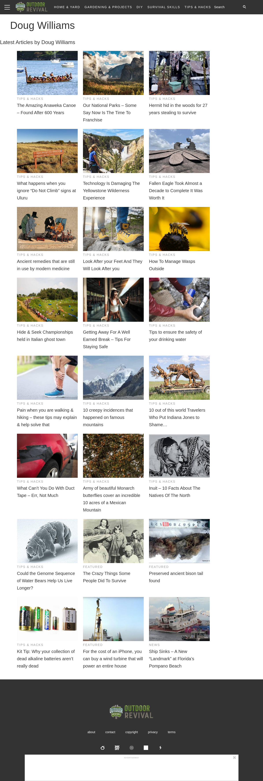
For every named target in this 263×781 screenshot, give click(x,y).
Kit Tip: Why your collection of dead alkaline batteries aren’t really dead (46, 658)
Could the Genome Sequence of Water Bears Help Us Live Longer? (46, 580)
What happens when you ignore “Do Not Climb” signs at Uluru (46, 190)
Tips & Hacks (197, 7)
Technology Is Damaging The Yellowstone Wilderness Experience (111, 190)
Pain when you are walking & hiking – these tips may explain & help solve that (47, 417)
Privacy (153, 732)
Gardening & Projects (108, 7)
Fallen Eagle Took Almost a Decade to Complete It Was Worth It (176, 190)
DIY (140, 7)
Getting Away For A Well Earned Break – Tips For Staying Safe (107, 339)
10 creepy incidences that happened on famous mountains (108, 417)
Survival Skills (163, 7)
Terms (171, 732)
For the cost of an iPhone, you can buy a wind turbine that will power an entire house (113, 658)
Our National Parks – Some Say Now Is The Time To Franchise (109, 112)
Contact (110, 732)
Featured (93, 566)
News (154, 644)
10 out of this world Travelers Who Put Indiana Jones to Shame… (177, 417)
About (91, 732)
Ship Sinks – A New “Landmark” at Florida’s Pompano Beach (171, 658)
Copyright (131, 732)
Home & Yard (67, 7)
